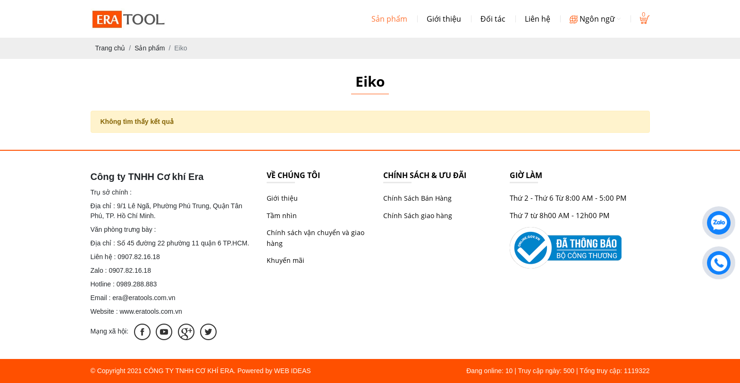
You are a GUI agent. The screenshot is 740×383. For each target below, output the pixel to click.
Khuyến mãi (285, 260)
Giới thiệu (444, 19)
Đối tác (492, 19)
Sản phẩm (389, 19)
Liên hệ (537, 19)
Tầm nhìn (282, 215)
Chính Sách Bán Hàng (417, 198)
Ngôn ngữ (595, 19)
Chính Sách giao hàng (417, 215)
